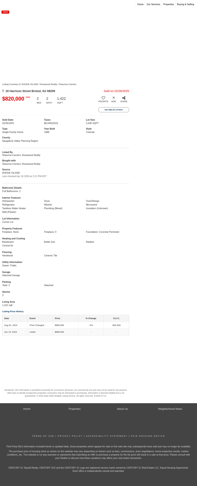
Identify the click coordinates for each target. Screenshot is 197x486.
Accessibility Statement (106, 436)
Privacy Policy (70, 436)
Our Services (153, 4)
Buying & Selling (185, 4)
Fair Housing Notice (148, 436)
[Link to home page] (3, 4)
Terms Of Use (43, 436)
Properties (168, 4)
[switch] (103, 100)
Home (140, 4)
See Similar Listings (114, 110)
